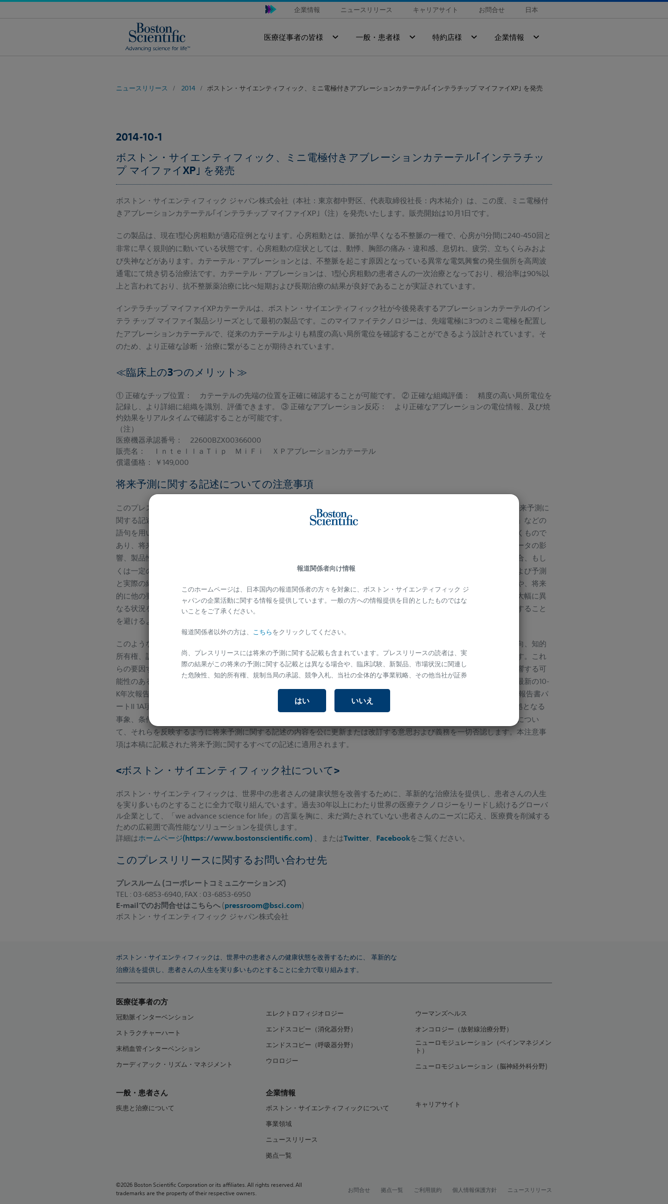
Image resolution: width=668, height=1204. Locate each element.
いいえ (362, 700)
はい (302, 700)
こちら (262, 632)
